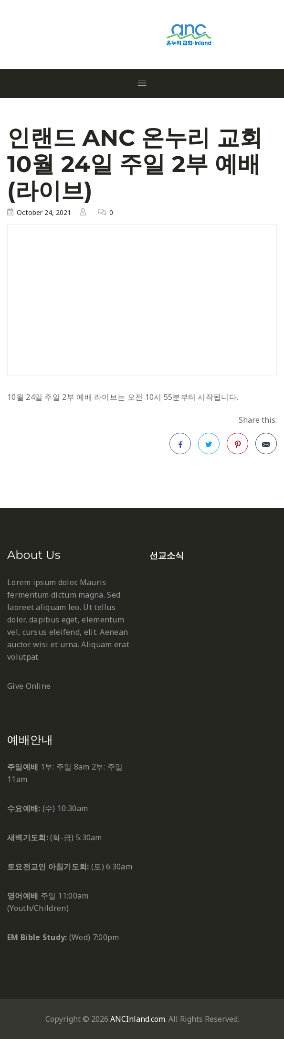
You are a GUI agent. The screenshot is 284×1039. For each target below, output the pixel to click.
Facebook (180, 446)
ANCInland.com (137, 1019)
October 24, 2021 (44, 212)
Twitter (209, 446)
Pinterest (237, 446)
